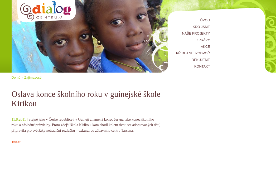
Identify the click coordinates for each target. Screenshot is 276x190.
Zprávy (203, 40)
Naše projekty (196, 33)
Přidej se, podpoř (193, 53)
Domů (16, 77)
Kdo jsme (201, 27)
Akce (205, 47)
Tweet (16, 142)
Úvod (205, 20)
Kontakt (202, 66)
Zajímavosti (32, 77)
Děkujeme (201, 60)
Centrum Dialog (46, 11)
